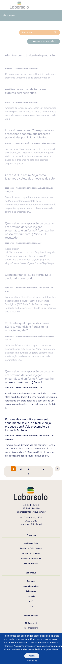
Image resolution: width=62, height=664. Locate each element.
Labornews (31, 591)
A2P (31, 601)
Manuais (31, 596)
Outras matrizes (31, 563)
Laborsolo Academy (31, 586)
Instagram (31, 627)
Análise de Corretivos (31, 553)
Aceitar (32, 655)
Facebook (31, 623)
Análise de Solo (31, 543)
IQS (31, 606)
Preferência (31, 660)
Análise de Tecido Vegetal (31, 548)
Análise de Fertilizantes (31, 558)
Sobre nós (31, 581)
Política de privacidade (46, 649)
